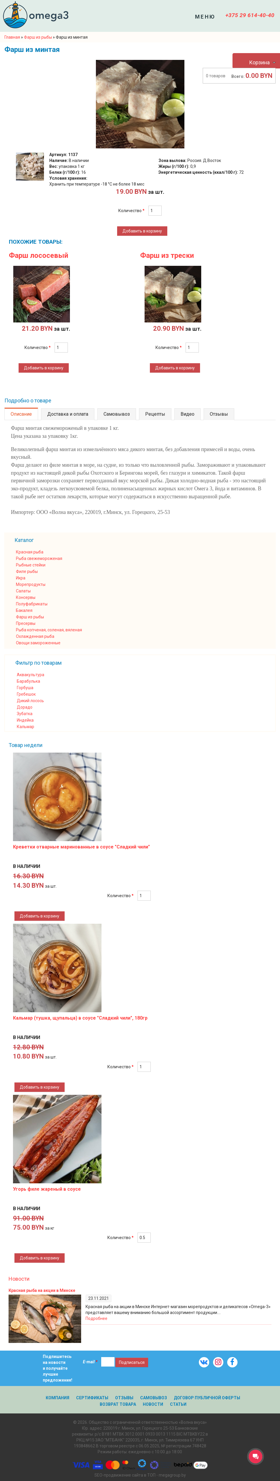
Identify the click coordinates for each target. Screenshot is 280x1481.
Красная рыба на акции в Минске (42, 1290)
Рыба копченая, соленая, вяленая (49, 630)
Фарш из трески (167, 255)
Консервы (25, 597)
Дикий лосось (30, 700)
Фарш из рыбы (30, 617)
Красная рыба (29, 552)
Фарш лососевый (38, 255)
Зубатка (24, 713)
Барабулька (28, 681)
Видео (187, 414)
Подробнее (96, 1318)
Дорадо (24, 707)
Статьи (178, 1404)
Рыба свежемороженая (39, 558)
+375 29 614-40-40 (249, 15)
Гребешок (26, 694)
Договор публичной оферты (207, 1397)
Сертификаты (92, 1397)
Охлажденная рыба (35, 636)
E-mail (90, 1361)
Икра (20, 578)
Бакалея (24, 610)
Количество (131, 210)
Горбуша (25, 687)
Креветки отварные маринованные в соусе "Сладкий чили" (81, 847)
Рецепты (155, 414)
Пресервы (25, 623)
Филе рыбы (27, 571)
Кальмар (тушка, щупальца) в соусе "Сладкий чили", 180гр (80, 1018)
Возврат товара (118, 1404)
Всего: (238, 76)
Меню (205, 17)
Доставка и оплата (67, 414)
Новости (19, 1279)
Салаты (23, 591)
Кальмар (25, 726)
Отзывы (219, 414)
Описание (21, 414)
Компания (57, 1397)
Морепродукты (30, 584)
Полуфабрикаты (32, 604)
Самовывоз (117, 414)
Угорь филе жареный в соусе (47, 1189)
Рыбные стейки (30, 565)
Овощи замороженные (38, 642)
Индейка (25, 720)
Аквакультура (30, 674)
